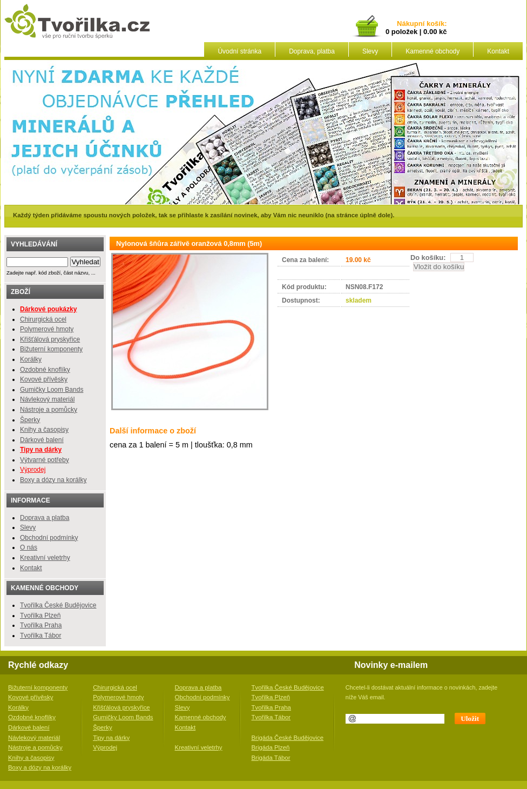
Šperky (30, 420)
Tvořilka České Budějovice (58, 605)
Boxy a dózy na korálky (53, 480)
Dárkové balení (42, 440)
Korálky (31, 359)
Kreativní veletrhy (45, 557)
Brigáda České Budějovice (288, 737)
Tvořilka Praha (41, 625)
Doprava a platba (44, 517)
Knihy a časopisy (44, 429)
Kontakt (498, 51)
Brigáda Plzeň (271, 747)
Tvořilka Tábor (40, 635)
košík (433, 24)
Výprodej (32, 469)
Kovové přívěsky (43, 379)
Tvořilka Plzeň (40, 615)
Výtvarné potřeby (44, 460)
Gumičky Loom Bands (51, 389)
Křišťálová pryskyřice (50, 339)
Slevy (370, 51)
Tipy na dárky (111, 737)
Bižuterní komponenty (51, 349)
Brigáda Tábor (271, 757)
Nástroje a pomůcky (48, 409)
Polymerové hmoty (46, 329)
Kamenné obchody (433, 51)
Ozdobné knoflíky (45, 369)
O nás (28, 547)
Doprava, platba (312, 51)
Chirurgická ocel (43, 319)
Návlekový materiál (47, 399)
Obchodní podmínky (49, 537)
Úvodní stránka (239, 51)
